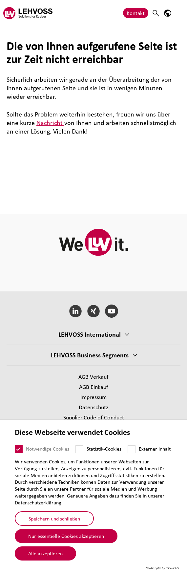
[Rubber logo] (28, 13)
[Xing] (94, 311)
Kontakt (136, 13)
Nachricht (50, 122)
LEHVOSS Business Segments (90, 355)
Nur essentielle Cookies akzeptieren (66, 536)
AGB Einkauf (93, 387)
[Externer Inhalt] (131, 449)
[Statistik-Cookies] (79, 449)
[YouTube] (111, 311)
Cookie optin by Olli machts (162, 568)
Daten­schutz (93, 407)
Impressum (93, 397)
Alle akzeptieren (45, 553)
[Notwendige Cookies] (19, 449)
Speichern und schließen (54, 518)
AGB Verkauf (93, 376)
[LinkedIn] (76, 311)
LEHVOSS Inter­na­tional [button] (89, 334)
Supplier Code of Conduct (93, 417)
